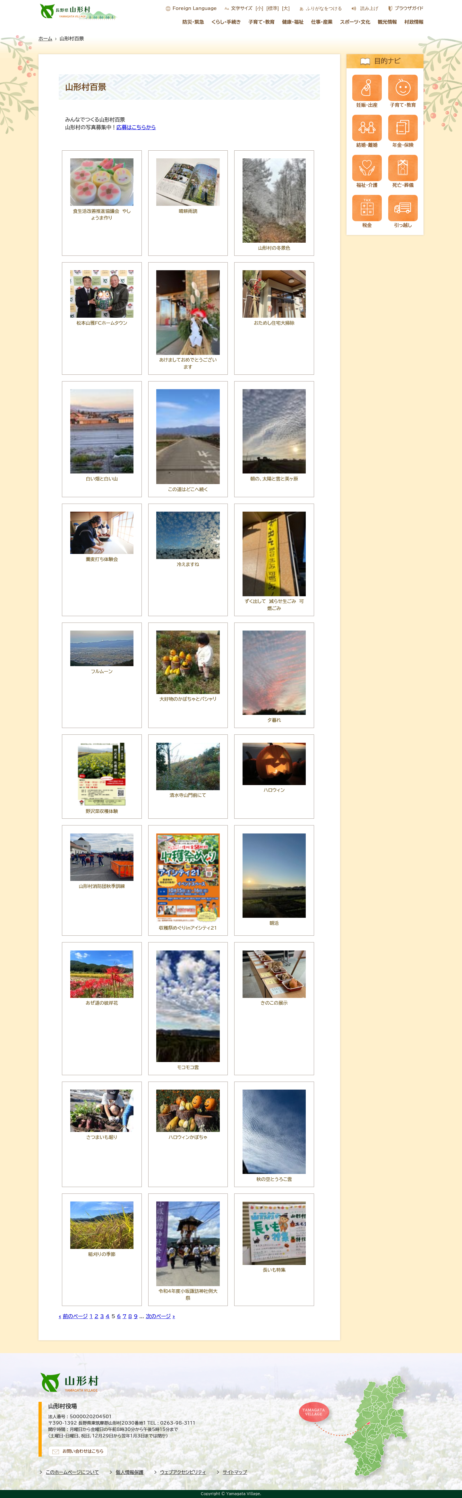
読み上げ (369, 8)
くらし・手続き (226, 22)
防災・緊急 (193, 22)
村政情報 (414, 22)
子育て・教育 (261, 22)
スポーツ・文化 (355, 22)
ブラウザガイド (409, 8)
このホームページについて (72, 1472)
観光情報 (387, 22)
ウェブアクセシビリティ (183, 1472)
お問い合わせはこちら (83, 1451)
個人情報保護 (129, 1472)
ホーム (45, 38)
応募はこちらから (136, 127)
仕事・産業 (322, 22)
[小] (259, 8)
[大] (286, 8)
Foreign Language (195, 8)
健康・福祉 (293, 22)
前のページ (75, 1316)
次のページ (158, 1316)
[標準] (272, 8)
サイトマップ (235, 1472)
